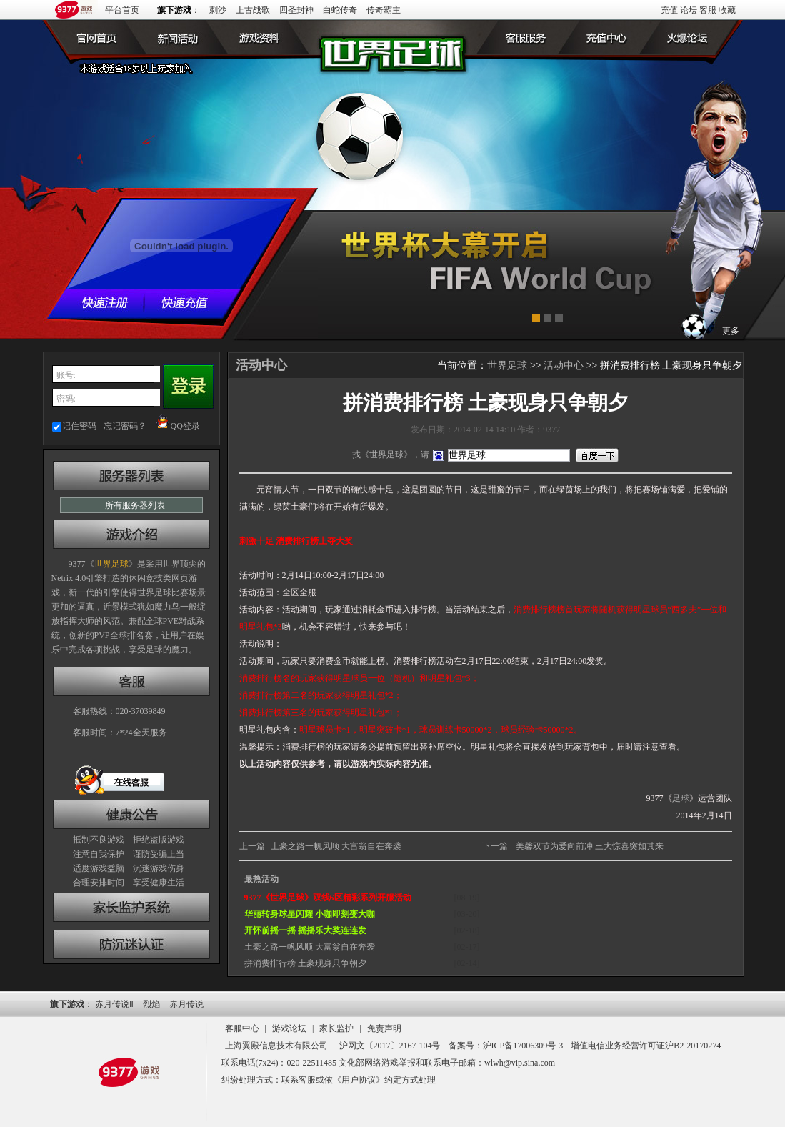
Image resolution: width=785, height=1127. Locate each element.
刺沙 (217, 10)
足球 (680, 798)
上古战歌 (253, 10)
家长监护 (336, 1028)
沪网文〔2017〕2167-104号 (390, 1046)
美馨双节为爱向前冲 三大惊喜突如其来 (590, 846)
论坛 (688, 10)
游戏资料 (253, 37)
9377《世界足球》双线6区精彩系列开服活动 (327, 898)
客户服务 (532, 37)
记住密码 (79, 426)
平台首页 (122, 10)
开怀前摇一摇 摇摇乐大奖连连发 (305, 930)
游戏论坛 (289, 1028)
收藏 (727, 10)
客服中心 (242, 1028)
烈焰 (151, 1004)
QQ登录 (178, 426)
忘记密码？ (125, 426)
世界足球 (96, 37)
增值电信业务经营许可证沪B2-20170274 (646, 1046)
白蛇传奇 (340, 10)
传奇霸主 (383, 10)
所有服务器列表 (135, 505)
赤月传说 (186, 1004)
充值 (669, 10)
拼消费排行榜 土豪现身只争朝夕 (305, 963)
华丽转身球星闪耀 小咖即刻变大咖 (309, 914)
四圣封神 (296, 10)
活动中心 (564, 365)
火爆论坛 (689, 37)
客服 (707, 10)
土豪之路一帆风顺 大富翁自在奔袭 (336, 846)
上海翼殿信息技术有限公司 (276, 1046)
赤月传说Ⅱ (114, 1004)
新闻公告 (175, 37)
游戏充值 (610, 37)
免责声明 (384, 1028)
